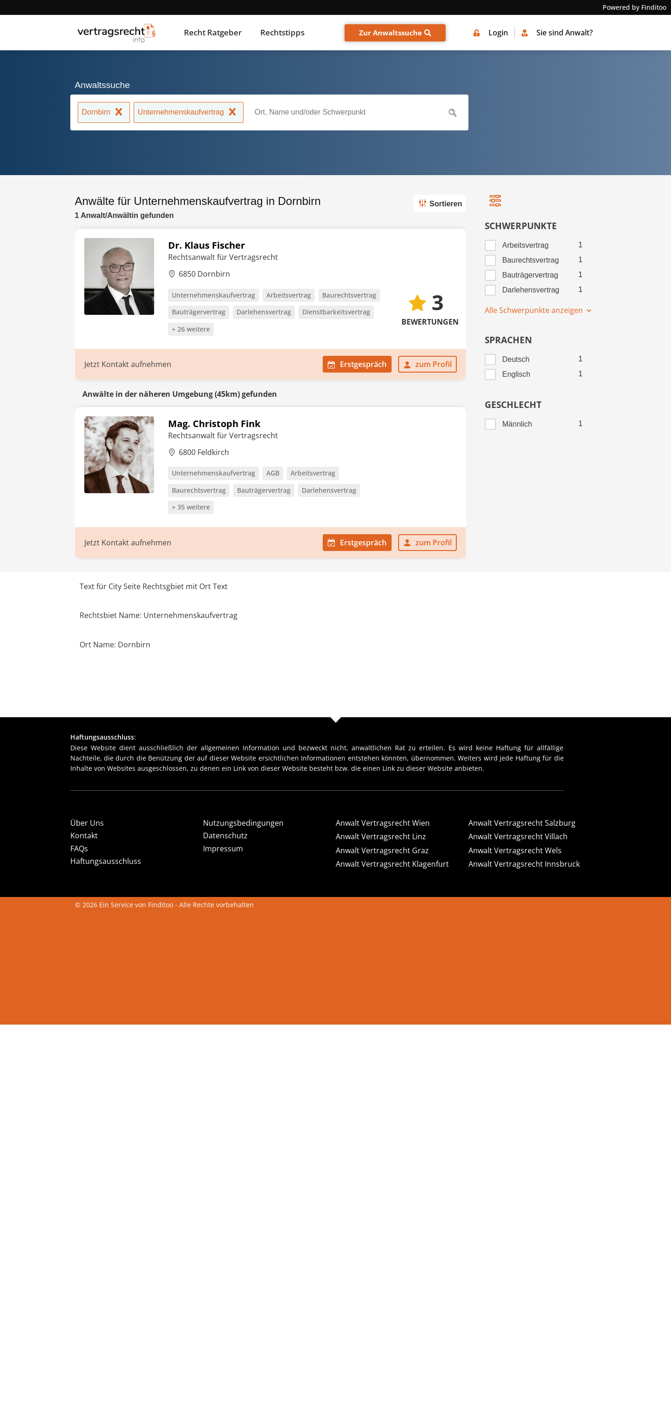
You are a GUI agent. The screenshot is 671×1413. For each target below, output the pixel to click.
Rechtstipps (282, 32)
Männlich (517, 424)
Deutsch (516, 359)
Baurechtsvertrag (530, 260)
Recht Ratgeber (213, 32)
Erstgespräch (357, 364)
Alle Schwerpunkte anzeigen (538, 310)
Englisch (516, 374)
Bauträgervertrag (530, 275)
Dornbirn (104, 113)
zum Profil (427, 364)
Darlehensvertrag (531, 290)
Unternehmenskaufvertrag (188, 113)
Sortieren (439, 202)
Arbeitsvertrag (525, 245)
